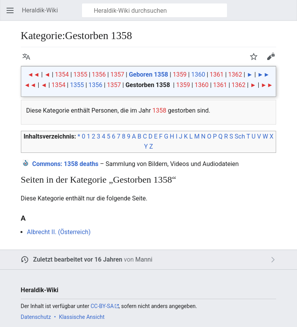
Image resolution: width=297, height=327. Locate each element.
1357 (117, 74)
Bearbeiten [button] (273, 60)
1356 (99, 74)
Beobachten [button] (256, 60)
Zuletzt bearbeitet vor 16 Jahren (78, 259)
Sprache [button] (28, 60)
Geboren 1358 (148, 74)
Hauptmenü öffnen (12, 14)
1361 (217, 74)
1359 (180, 74)
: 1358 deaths (65, 164)
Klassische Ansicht (81, 317)
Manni (143, 259)
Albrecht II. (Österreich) (59, 232)
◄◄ (33, 74)
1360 (198, 74)
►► (264, 74)
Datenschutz (36, 317)
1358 (159, 110)
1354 (62, 74)
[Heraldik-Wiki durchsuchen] (154, 10)
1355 (80, 74)
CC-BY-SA (102, 306)
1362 (235, 74)
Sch (240, 136)
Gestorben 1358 (147, 85)
